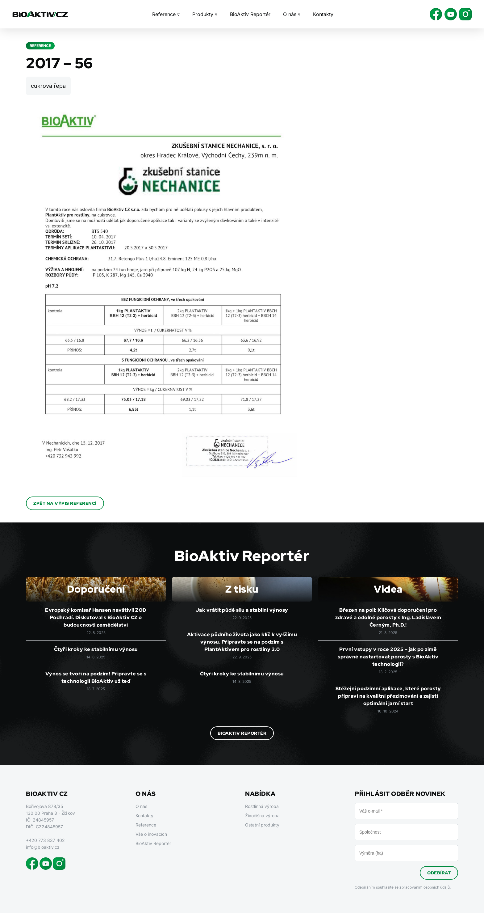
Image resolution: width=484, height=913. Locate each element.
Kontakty (323, 14)
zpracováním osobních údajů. (425, 887)
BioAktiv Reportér (250, 14)
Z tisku (242, 589)
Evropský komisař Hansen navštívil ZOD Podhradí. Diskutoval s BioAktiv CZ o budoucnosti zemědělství (96, 617)
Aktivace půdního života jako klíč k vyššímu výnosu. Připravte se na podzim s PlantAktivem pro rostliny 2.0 (242, 642)
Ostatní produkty (262, 824)
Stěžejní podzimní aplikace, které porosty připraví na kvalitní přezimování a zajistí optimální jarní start (388, 696)
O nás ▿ (291, 14)
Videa (388, 589)
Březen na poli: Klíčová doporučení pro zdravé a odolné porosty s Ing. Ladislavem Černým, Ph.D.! (388, 617)
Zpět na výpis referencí (65, 503)
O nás (141, 806)
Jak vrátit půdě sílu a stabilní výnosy (242, 610)
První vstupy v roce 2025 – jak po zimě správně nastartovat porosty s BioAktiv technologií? (388, 656)
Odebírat (439, 873)
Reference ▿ (166, 14)
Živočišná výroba (262, 815)
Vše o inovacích (151, 834)
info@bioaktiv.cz (43, 847)
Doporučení (96, 589)
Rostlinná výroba (262, 806)
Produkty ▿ (204, 14)
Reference (146, 824)
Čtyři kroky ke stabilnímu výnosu (96, 649)
